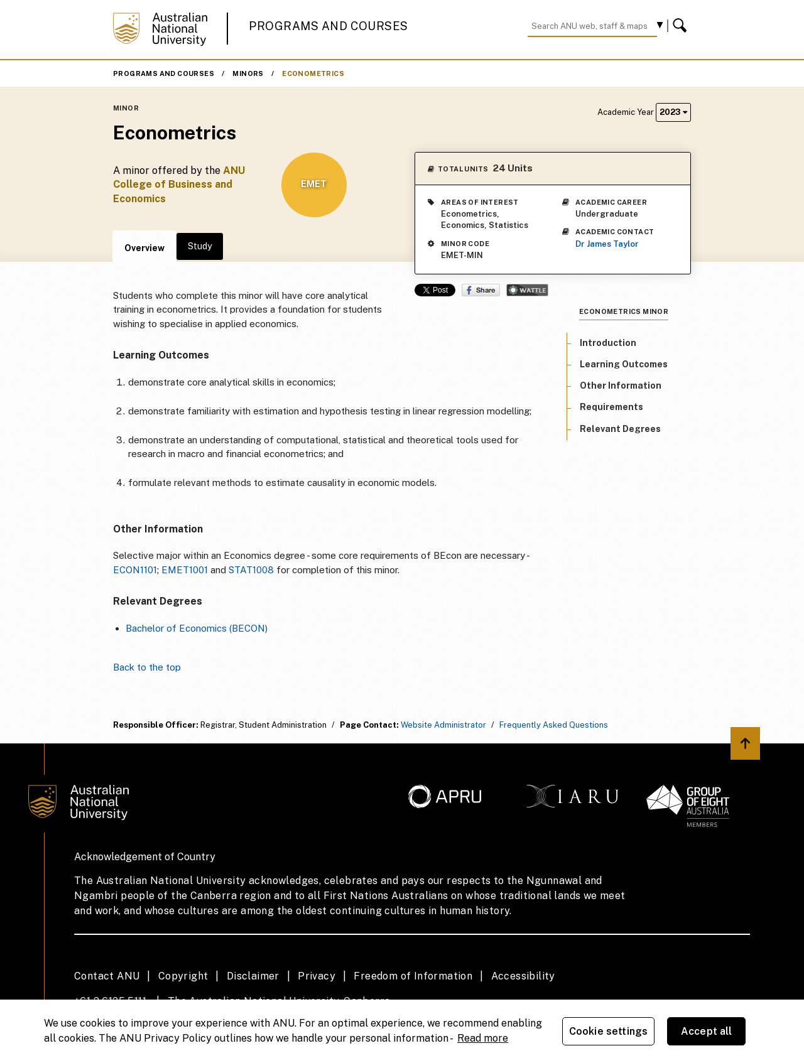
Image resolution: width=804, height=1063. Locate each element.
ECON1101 (135, 569)
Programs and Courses (328, 26)
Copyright (183, 976)
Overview (144, 248)
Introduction (608, 343)
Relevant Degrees (620, 429)
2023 (673, 112)
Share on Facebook (481, 290)
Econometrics (313, 73)
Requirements (611, 407)
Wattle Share (527, 290)
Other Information (620, 385)
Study (200, 246)
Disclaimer (253, 976)
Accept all (706, 1031)
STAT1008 (251, 569)
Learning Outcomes (624, 364)
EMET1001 (184, 569)
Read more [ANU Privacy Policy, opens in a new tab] (482, 1038)
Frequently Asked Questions (553, 725)
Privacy (316, 976)
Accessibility (523, 976)
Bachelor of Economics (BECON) (197, 628)
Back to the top (147, 667)
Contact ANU (106, 976)
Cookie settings (608, 1031)
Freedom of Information (413, 976)
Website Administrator (443, 725)
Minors (247, 73)
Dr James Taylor (607, 244)
